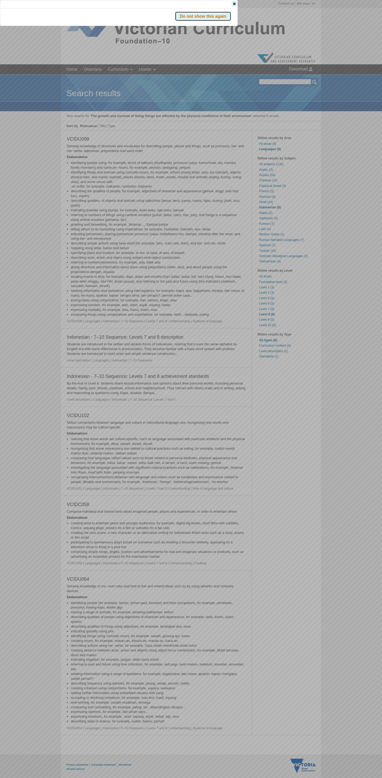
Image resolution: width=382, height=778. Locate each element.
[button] (305, 79)
